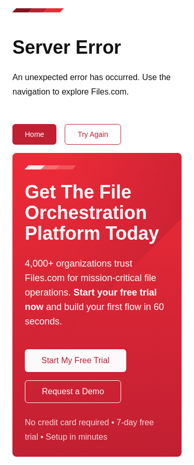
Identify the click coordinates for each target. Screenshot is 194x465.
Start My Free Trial (75, 360)
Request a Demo (73, 391)
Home (34, 134)
